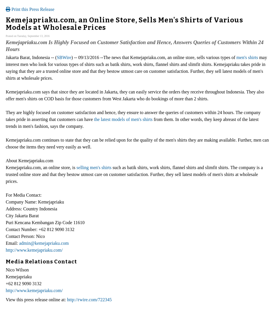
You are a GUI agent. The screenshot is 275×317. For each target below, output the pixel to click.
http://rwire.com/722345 (89, 299)
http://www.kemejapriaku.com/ (34, 250)
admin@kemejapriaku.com (44, 243)
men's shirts (247, 57)
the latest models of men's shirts (123, 119)
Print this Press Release (30, 9)
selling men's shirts (93, 167)
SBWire (64, 57)
